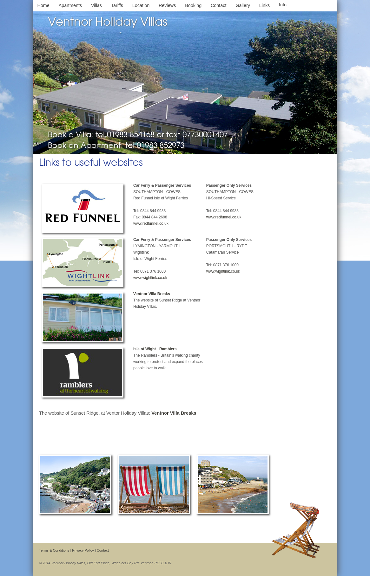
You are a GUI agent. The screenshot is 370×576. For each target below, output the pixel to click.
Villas (96, 5)
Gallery (242, 5)
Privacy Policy (83, 550)
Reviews (167, 5)
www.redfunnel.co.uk (150, 223)
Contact (219, 5)
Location (140, 5)
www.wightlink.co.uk (150, 277)
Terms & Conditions (54, 550)
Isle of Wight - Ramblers (155, 349)
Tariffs (117, 5)
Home (43, 5)
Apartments (70, 5)
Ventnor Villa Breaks (151, 294)
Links (264, 5)
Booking (193, 5)
